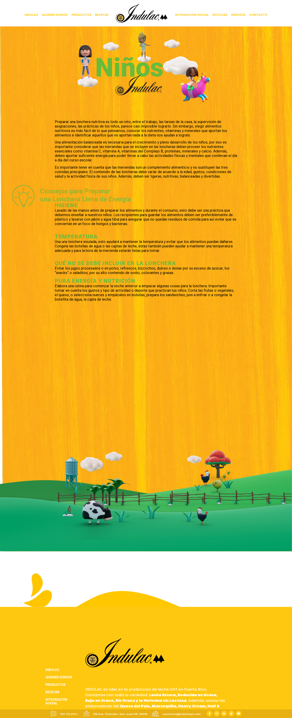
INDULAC (31, 15)
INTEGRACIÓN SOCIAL (192, 15)
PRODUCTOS (81, 15)
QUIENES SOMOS (55, 15)
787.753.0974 (68, 714)
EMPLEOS (238, 15)
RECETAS (101, 15)
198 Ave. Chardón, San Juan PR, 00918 (120, 714)
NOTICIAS (220, 15)
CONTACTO (258, 15)
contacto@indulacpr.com (181, 714)
